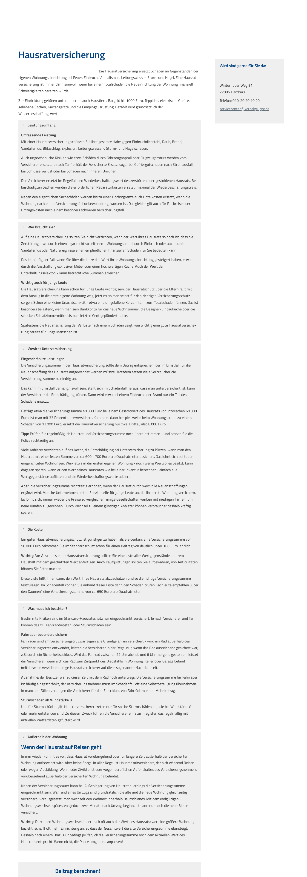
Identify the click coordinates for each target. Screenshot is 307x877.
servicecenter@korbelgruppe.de (244, 109)
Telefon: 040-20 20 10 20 (240, 100)
